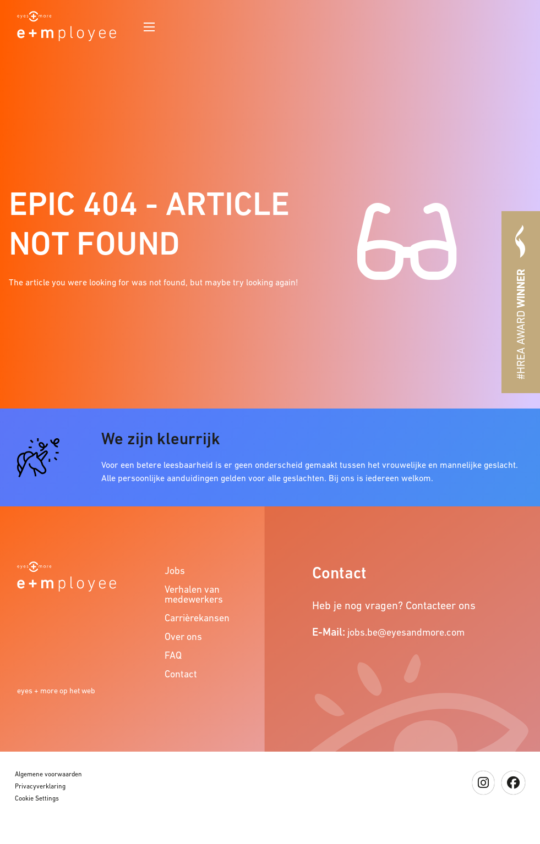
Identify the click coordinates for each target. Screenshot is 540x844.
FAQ (173, 655)
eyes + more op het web (56, 690)
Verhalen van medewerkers (194, 594)
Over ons (183, 636)
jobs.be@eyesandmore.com (406, 632)
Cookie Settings (37, 798)
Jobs (175, 570)
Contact (181, 674)
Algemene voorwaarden (48, 774)
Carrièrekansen (197, 618)
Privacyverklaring (40, 786)
